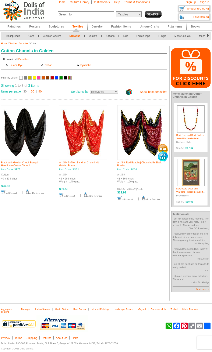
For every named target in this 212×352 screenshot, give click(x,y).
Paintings (14, 26)
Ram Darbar (79, 309)
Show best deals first (153, 92)
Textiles (13, 43)
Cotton (48, 65)
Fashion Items (121, 26)
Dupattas (74, 36)
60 (32, 91)
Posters (34, 26)
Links (75, 338)
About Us (61, 338)
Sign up (191, 2)
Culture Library (79, 2)
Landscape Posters (123, 309)
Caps (31, 36)
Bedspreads (13, 36)
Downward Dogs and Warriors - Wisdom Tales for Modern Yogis (190, 191)
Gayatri (142, 309)
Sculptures (56, 26)
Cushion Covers (52, 36)
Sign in (204, 2)
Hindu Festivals (190, 309)
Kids (125, 36)
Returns (47, 338)
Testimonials (101, 2)
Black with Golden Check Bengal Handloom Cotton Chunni (19, 164)
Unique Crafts (149, 26)
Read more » (202, 289)
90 (40, 91)
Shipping (31, 338)
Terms (18, 338)
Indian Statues (42, 309)
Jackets (93, 36)
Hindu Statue (61, 309)
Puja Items (174, 26)
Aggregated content (7, 310)
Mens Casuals (182, 36)
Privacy (5, 338)
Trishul (174, 309)
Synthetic (85, 65)
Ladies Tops (143, 36)
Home (62, 2)
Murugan (25, 309)
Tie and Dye (16, 65)
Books (195, 26)
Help (117, 2)
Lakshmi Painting (100, 309)
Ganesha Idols (158, 309)
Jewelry (97, 26)
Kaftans (110, 36)
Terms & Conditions (137, 2)
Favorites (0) (201, 16)
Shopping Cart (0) (198, 8)
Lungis (162, 36)
